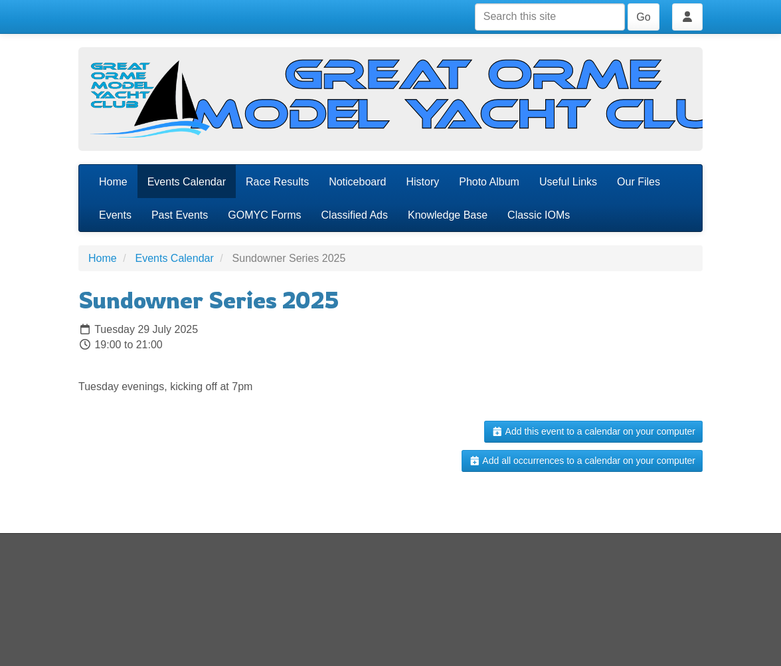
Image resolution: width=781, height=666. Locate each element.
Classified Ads (355, 215)
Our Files (638, 181)
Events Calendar (186, 181)
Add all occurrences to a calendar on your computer (582, 460)
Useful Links (568, 181)
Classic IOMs (538, 215)
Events (115, 215)
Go (643, 17)
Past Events (179, 215)
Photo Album (489, 181)
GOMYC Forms (264, 215)
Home (113, 181)
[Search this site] (550, 17)
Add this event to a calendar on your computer (593, 431)
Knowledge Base (447, 215)
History (422, 181)
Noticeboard (357, 181)
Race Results (277, 181)
